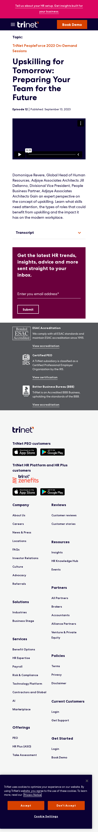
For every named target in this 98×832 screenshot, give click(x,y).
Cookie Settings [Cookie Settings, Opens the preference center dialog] (46, 816)
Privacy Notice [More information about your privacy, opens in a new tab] (32, 795)
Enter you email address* (38, 293)
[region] (49, 138)
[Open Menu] (13, 24)
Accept (26, 805)
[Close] (86, 780)
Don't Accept (66, 805)
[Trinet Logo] (28, 24)
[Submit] (28, 309)
